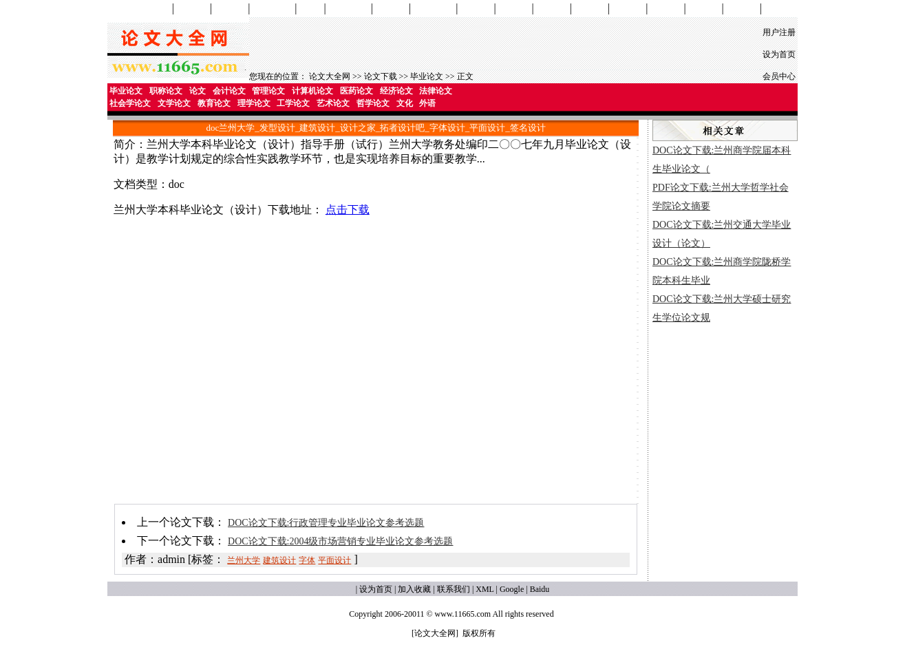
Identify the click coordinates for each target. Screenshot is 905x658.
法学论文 (391, 8)
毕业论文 (426, 76)
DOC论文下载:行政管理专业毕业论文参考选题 (326, 523)
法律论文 (435, 91)
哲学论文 (665, 8)
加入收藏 (414, 589)
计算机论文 (272, 8)
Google (512, 589)
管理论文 (230, 8)
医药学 (310, 8)
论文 (197, 91)
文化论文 (704, 8)
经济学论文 (348, 8)
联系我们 (453, 589)
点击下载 (348, 209)
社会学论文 (433, 8)
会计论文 (192, 8)
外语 (427, 103)
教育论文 (514, 8)
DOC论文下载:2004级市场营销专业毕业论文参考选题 (340, 541)
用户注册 (779, 32)
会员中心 (779, 76)
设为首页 (779, 54)
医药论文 (356, 91)
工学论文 (590, 8)
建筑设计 (279, 560)
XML (484, 589)
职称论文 (165, 91)
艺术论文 (628, 8)
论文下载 (380, 76)
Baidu (540, 589)
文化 (404, 103)
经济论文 (396, 91)
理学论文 (552, 8)
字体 (307, 560)
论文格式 (780, 8)
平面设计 (334, 560)
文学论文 (475, 8)
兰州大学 (243, 560)
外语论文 (742, 8)
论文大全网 (329, 76)
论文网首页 (149, 8)
